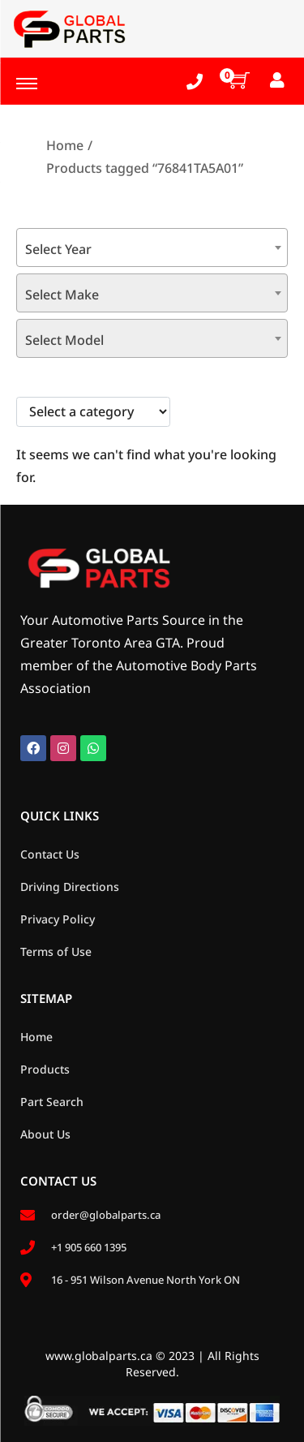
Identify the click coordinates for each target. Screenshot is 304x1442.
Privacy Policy (57, 919)
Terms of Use (56, 951)
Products (45, 1069)
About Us (45, 1134)
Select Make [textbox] (62, 294)
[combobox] (152, 247)
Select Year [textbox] (58, 249)
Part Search (51, 1101)
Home (64, 145)
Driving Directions (69, 886)
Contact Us (49, 854)
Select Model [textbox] (64, 340)
